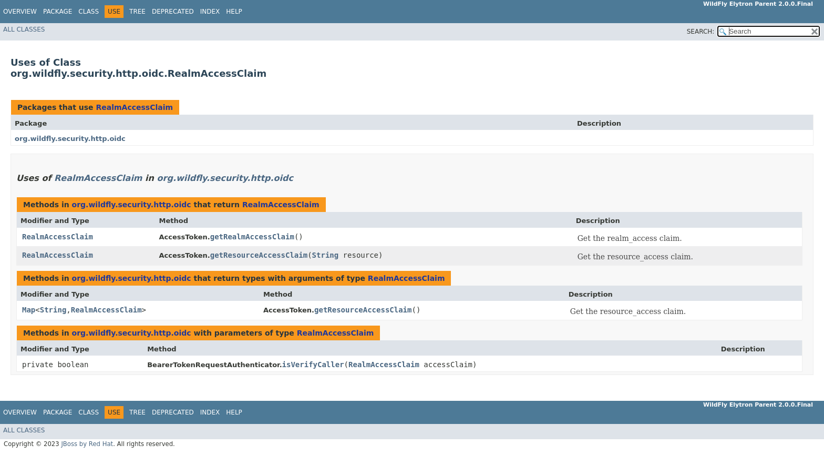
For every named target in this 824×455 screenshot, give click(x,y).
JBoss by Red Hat (87, 444)
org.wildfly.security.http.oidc (70, 139)
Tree (137, 11)
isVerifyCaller (313, 364)
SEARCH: (701, 31)
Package (57, 11)
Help (234, 11)
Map (28, 310)
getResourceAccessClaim (258, 255)
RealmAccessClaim (134, 107)
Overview (20, 11)
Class (88, 11)
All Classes (24, 29)
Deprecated (173, 11)
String (325, 255)
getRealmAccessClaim (252, 236)
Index (210, 11)
